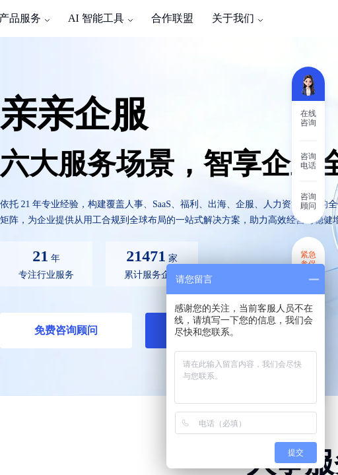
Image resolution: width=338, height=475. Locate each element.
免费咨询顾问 (66, 330)
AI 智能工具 (96, 18)
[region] (169, 237)
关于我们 (233, 18)
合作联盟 (172, 18)
